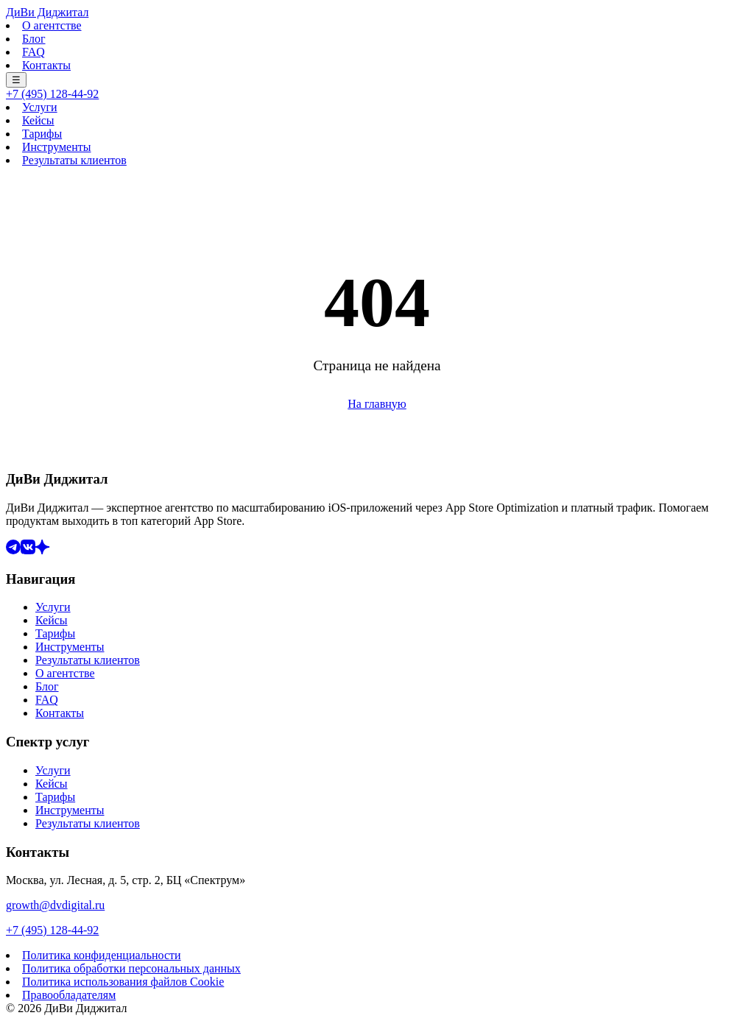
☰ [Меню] (16, 79)
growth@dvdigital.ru (55, 905)
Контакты (46, 65)
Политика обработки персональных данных (131, 968)
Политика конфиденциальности (101, 955)
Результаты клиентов (74, 160)
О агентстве (52, 25)
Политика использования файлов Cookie (123, 981)
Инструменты (56, 147)
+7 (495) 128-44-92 (52, 94)
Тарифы (42, 133)
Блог (34, 38)
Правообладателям (69, 995)
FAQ (33, 52)
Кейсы (38, 120)
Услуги (39, 107)
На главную (377, 404)
